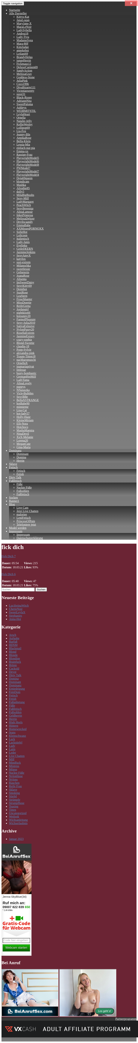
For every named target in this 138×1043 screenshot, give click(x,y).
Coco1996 (22, 84)
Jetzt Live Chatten (27, 511)
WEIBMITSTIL (26, 110)
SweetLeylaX (17, 612)
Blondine (14, 658)
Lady (12, 745)
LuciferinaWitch (19, 605)
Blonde (13, 655)
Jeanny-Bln (23, 134)
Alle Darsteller (18, 13)
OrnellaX (22, 363)
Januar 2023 (16, 838)
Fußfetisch (15, 480)
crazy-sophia (24, 339)
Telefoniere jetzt (26, 524)
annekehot (22, 50)
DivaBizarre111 (25, 87)
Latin (12, 749)
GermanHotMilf (26, 376)
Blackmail (15, 648)
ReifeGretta (23, 306)
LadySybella (24, 30)
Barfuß (13, 641)
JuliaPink (22, 80)
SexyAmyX (23, 255)
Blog (12, 504)
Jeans (12, 732)
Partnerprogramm (125, 1018)
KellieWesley (24, 124)
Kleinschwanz (17, 735)
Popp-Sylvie (23, 349)
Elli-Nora (22, 423)
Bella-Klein (23, 141)
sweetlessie (23, 269)
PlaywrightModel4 (27, 174)
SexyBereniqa (24, 208)
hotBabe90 (22, 403)
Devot (12, 671)
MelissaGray (24, 73)
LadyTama (22, 379)
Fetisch (13, 467)
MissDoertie (23, 302)
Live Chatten (17, 756)
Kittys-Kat (22, 16)
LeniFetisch (23, 517)
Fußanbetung (17, 702)
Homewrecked (17, 729)
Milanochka (23, 265)
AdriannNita (24, 100)
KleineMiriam (25, 420)
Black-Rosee (24, 97)
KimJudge (22, 47)
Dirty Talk (15, 477)
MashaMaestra (25, 430)
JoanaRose (22, 275)
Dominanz (15, 450)
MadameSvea (24, 40)
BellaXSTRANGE (27, 400)
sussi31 (20, 94)
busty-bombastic (26, 373)
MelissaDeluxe (25, 218)
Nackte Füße (24, 487)
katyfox (21, 258)
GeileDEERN (24, 248)
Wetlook (14, 816)
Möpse (13, 769)
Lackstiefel (15, 742)
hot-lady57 (22, 413)
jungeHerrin (23, 60)
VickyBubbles (25, 393)
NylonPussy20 (25, 329)
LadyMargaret (25, 201)
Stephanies (15, 615)
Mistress (14, 766)
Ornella (21, 117)
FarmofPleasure (25, 319)
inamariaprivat (25, 366)
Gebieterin (22, 272)
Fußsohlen (22, 490)
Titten (12, 809)
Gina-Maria (23, 447)
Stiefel (13, 796)
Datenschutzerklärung (29, 538)
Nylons (13, 779)
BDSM (13, 645)
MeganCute (23, 443)
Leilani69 (22, 53)
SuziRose (22, 292)
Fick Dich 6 (9, 574)
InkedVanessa (24, 215)
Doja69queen (24, 178)
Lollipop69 (23, 127)
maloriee (21, 514)
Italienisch (22, 238)
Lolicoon (21, 235)
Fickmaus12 (23, 63)
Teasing (13, 806)
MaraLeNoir (24, 26)
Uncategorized (17, 813)
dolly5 (20, 191)
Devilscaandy (24, 221)
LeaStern (21, 295)
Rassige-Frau (24, 154)
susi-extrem (23, 262)
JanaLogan (22, 20)
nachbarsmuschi (26, 359)
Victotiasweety (25, 90)
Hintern (13, 725)
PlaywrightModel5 (27, 158)
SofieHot (21, 232)
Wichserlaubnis (18, 823)
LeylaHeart (23, 114)
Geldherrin (15, 715)
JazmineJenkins (25, 252)
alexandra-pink (25, 353)
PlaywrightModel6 (27, 161)
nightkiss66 (23, 312)
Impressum (15, 531)
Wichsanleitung (18, 819)
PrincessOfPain (25, 521)
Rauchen (14, 782)
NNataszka (23, 390)
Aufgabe (14, 638)
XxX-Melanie (24, 437)
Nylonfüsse (16, 776)
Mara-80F (22, 43)
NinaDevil (22, 433)
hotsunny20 (23, 316)
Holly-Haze (23, 416)
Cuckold (14, 668)
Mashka (21, 184)
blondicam (22, 181)
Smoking (14, 793)
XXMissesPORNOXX (30, 228)
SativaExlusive (25, 326)
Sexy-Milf (22, 198)
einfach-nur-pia (25, 147)
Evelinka (21, 245)
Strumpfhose (16, 803)
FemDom (14, 692)
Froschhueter (24, 299)
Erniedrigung (17, 688)
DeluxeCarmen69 (27, 67)
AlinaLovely (24, 383)
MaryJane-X (24, 23)
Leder (12, 752)
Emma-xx (22, 151)
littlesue (21, 369)
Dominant (22, 453)
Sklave (13, 464)
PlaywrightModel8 (27, 164)
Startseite (14, 10)
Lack (12, 739)
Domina (21, 457)
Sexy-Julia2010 (25, 322)
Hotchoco (22, 427)
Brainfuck (15, 661)
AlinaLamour (24, 211)
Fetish (20, 474)
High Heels (15, 722)
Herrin (20, 460)
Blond (12, 651)
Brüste (13, 665)
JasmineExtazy (25, 336)
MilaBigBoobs (25, 195)
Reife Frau (15, 786)
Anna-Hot (15, 619)
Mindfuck (15, 762)
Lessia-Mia (23, 144)
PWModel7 (23, 168)
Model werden (17, 527)
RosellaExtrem (25, 332)
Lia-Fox (21, 131)
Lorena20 (22, 440)
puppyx (21, 386)
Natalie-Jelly (24, 121)
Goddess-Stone (25, 77)
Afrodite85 (23, 188)
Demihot (21, 289)
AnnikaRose (23, 137)
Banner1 (14, 501)
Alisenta (21, 279)
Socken (13, 497)
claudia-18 (22, 346)
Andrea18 (22, 33)
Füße (19, 484)
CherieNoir (15, 609)
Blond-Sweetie (25, 342)
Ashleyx (21, 107)
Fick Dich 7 (9, 556)
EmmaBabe (23, 225)
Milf (11, 759)
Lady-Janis (23, 242)
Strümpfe (14, 799)
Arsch (12, 634)
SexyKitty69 (24, 285)
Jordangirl (22, 309)
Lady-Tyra (22, 36)
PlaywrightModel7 (27, 171)
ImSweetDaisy (25, 282)
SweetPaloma (24, 104)
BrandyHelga (24, 57)
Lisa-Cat (21, 410)
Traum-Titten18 (25, 356)
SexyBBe (22, 396)
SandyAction (24, 70)
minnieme (22, 406)
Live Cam (22, 507)
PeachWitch (23, 205)
